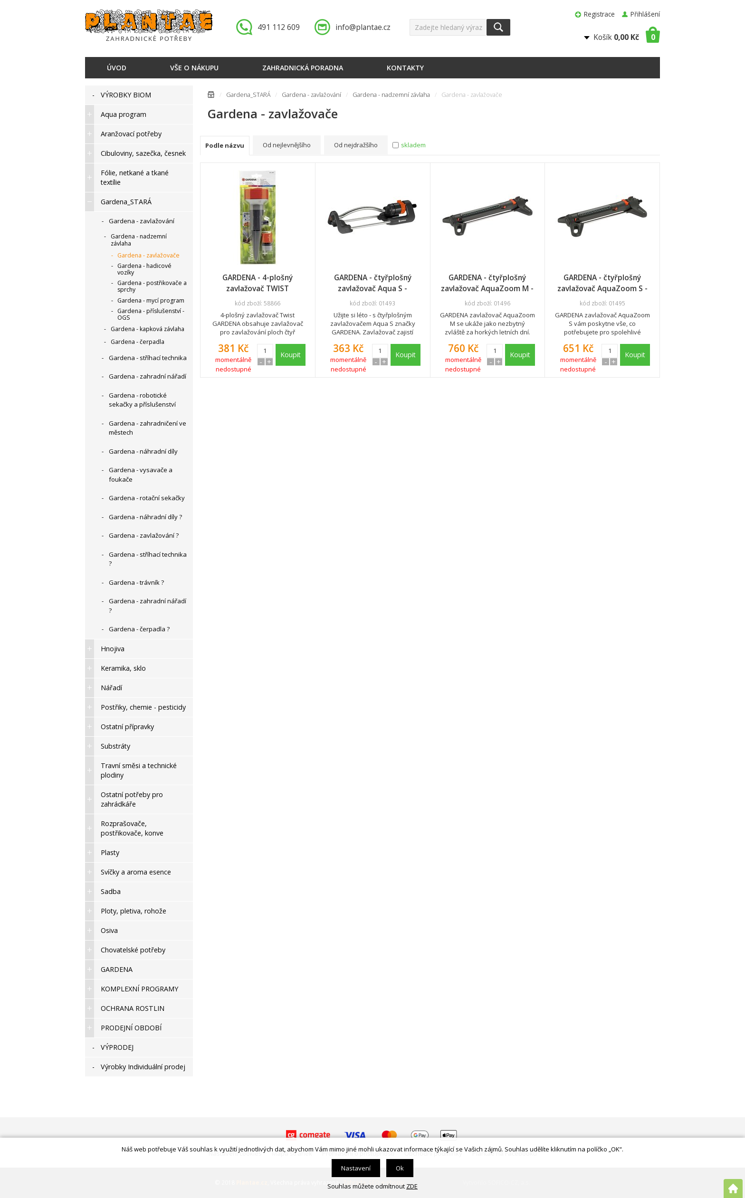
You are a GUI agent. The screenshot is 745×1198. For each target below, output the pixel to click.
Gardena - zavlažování (311, 95)
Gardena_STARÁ (248, 95)
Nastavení (356, 1168)
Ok (400, 1168)
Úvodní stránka (211, 96)
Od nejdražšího (356, 145)
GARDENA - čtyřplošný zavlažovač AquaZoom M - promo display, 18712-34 (487, 283)
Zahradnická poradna (302, 67)
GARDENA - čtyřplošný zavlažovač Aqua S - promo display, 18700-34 (373, 283)
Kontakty (405, 67)
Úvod (116, 67)
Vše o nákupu (194, 67)
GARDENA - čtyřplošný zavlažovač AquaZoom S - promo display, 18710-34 (602, 283)
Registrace (599, 14)
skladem (413, 145)
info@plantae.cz (363, 27)
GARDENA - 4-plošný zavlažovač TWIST (257, 283)
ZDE (412, 1186)
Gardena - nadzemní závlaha (391, 95)
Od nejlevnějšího (287, 145)
